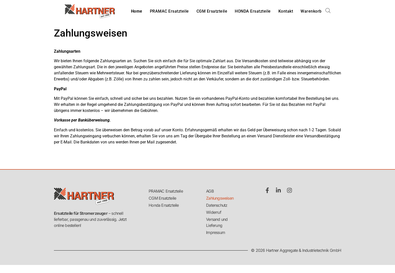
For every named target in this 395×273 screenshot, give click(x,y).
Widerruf (213, 212)
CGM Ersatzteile (211, 11)
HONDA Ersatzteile (253, 11)
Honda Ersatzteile (164, 205)
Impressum (215, 232)
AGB (210, 191)
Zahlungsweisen (220, 198)
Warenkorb (311, 11)
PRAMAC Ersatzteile (169, 11)
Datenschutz (216, 205)
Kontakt (285, 11)
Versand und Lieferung (216, 222)
